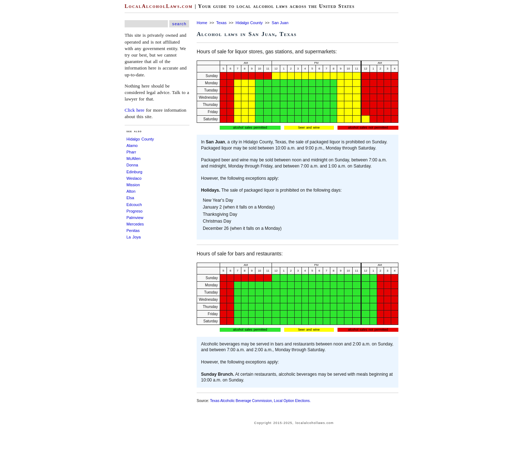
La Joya (133, 237)
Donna (132, 165)
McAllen (133, 158)
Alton (130, 191)
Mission (133, 185)
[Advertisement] (21, 108)
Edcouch (134, 204)
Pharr (131, 152)
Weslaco (134, 178)
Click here (134, 110)
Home (202, 23)
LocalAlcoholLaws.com (159, 6)
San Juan (280, 23)
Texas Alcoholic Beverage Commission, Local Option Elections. (260, 401)
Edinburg (134, 172)
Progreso (134, 211)
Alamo (132, 145)
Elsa (130, 198)
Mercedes (135, 224)
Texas (221, 23)
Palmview (134, 217)
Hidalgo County (140, 139)
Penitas (133, 230)
